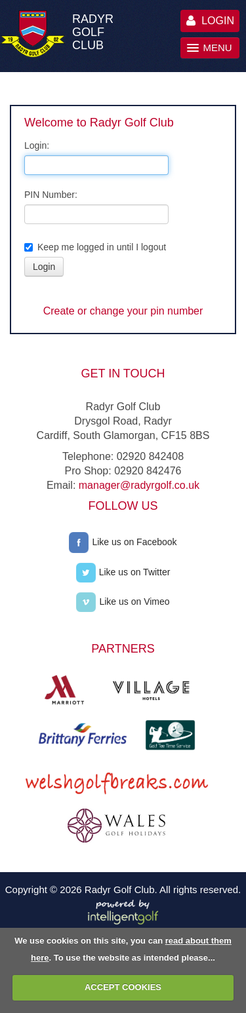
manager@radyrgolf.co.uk (139, 485)
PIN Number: (50, 194)
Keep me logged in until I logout (95, 247)
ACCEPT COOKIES (123, 987)
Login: (36, 145)
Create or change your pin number (123, 310)
